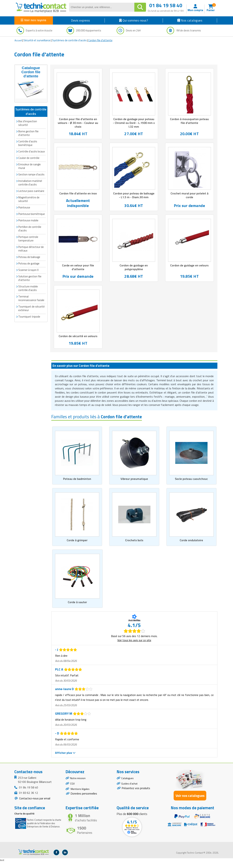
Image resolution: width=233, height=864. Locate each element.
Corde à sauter (77, 604)
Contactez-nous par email (34, 800)
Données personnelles (83, 798)
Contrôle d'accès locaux (31, 150)
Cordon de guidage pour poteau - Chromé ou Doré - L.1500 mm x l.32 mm (134, 123)
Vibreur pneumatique (134, 480)
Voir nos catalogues (190, 797)
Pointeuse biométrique (31, 213)
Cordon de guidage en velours (189, 266)
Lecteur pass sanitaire (31, 190)
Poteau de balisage (29, 256)
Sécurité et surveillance (36, 40)
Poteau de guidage (28, 262)
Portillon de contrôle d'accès (29, 228)
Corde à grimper (77, 542)
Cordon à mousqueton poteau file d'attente (189, 121)
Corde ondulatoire (191, 542)
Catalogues (128, 780)
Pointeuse (24, 206)
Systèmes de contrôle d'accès (69, 40)
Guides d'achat (130, 787)
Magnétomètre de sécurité (28, 198)
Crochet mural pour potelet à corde (189, 196)
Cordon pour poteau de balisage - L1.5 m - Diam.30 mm (134, 196)
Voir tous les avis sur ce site (134, 642)
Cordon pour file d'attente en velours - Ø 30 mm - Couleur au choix (78, 123)
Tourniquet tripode (29, 316)
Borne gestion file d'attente (28, 132)
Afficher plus (65, 755)
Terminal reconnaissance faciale (31, 297)
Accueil (18, 40)
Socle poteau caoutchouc (191, 480)
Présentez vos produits (136, 792)
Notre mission (78, 780)
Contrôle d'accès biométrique (27, 142)
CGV (72, 787)
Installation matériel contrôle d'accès (30, 182)
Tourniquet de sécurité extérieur (31, 307)
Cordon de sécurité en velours (78, 337)
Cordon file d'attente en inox (78, 194)
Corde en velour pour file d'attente (78, 268)
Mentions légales (80, 793)
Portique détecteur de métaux (31, 248)
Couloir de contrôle (28, 157)
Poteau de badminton (77, 480)
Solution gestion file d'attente (29, 277)
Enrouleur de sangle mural (29, 165)
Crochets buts (134, 542)
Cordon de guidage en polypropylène (133, 268)
